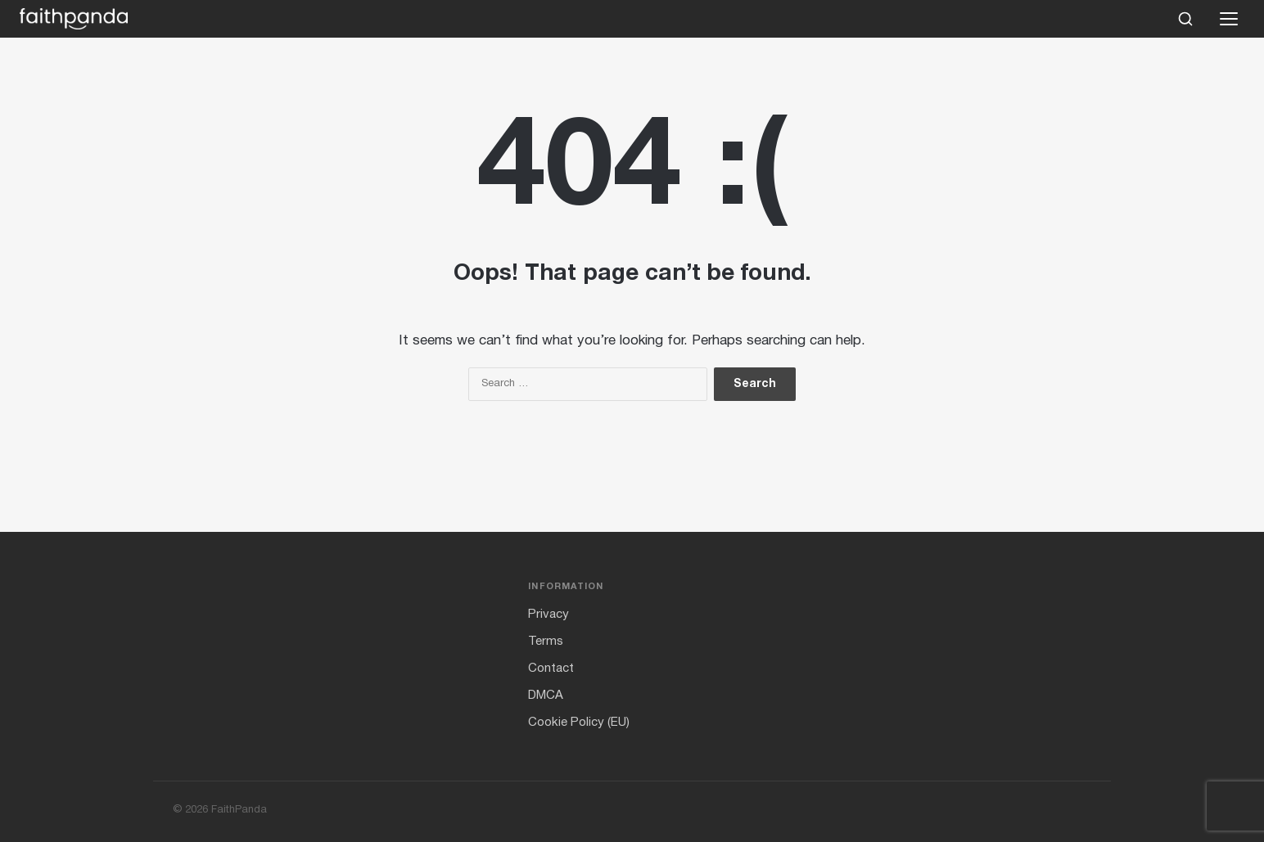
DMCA (545, 695)
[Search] (1185, 19)
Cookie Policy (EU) (579, 722)
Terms (545, 641)
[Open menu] (1228, 19)
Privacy (548, 614)
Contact (551, 668)
